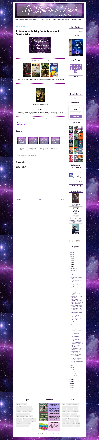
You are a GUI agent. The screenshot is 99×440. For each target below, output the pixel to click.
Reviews (35, 19)
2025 (71, 252)
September (73, 274)
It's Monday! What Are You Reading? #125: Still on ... (76, 349)
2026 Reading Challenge (76, 172)
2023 (71, 256)
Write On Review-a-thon (21, 406)
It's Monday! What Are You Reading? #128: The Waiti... (76, 293)
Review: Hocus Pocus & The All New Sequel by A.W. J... (76, 289)
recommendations (27, 421)
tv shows (26, 425)
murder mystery (66, 416)
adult (64, 404)
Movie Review (19, 404)
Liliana (75, 173)
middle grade (74, 413)
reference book (65, 421)
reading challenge (32, 418)
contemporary (75, 404)
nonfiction (70, 418)
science (68, 423)
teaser (29, 423)
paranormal (76, 418)
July (72, 365)
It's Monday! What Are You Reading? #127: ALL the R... (76, 309)
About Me (21, 19)
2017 (71, 379)
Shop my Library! (53, 22)
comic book (68, 404)
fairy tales (76, 406)
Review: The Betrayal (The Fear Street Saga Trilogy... (76, 306)
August (72, 276)
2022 (71, 258)
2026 (71, 250)
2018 (71, 266)
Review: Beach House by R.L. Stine (76, 346)
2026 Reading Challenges (71, 19)
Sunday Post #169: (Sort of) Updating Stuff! (76, 352)
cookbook (64, 406)
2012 (71, 389)
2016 (71, 381)
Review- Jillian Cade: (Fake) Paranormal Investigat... (76, 319)
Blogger (59, 433)
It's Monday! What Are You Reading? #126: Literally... (76, 329)
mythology (77, 416)
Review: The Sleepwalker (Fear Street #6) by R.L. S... (76, 355)
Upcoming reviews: (76, 191)
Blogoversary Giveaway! (53, 422)
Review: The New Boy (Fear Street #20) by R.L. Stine (76, 316)
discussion (31, 409)
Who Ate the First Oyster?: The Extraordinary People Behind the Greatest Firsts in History (76, 220)
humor (68, 411)
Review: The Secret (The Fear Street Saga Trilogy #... (77, 303)
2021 (71, 260)
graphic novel (70, 409)
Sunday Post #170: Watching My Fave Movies (76, 333)
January (73, 376)
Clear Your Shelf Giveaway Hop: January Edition (54, 405)
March (72, 373)
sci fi (64, 423)
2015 (71, 383)
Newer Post (18, 199)
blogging (29, 406)
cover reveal (24, 409)
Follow (75, 98)
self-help (73, 423)
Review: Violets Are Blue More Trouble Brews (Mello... (76, 339)
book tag (18, 409)
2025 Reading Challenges (58, 19)
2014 (71, 385)
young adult (76, 425)
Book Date (52, 55)
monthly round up (20, 416)
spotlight (33, 421)
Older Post (62, 199)
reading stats (19, 421)
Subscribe (76, 116)
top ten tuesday (20, 425)
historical (76, 409)
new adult (65, 418)
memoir (68, 413)
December (73, 268)
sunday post (19, 423)
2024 (71, 254)
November (73, 270)
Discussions (81, 19)
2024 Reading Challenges (44, 19)
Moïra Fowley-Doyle (76, 205)
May (72, 369)
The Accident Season (76, 204)
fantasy (64, 409)
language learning (74, 411)
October (73, 272)
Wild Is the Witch (75, 235)
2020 (71, 262)
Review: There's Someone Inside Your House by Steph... (76, 285)
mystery (71, 416)
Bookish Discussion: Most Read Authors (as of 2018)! (77, 343)
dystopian (70, 406)
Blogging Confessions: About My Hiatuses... (77, 362)
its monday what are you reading (24, 155)
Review (25, 404)
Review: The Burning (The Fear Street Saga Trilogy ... (77, 300)
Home (16, 19)
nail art (30, 416)
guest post (24, 411)
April (72, 371)
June (72, 367)
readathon (25, 418)
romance (77, 421)
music (27, 416)
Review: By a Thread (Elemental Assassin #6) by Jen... (77, 326)
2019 (71, 264)
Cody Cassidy (76, 222)
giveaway (18, 411)
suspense (78, 423)
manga (64, 413)
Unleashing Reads (60, 55)
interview (29, 411)
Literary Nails (44, 22)
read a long (19, 418)
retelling (71, 421)
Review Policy (28, 19)
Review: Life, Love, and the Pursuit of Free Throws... (76, 359)
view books (80, 181)
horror (64, 411)
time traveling (70, 425)
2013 (71, 387)
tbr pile (24, 423)
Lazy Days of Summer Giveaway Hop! (75, 322)
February (73, 375)
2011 (71, 391)
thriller (64, 425)
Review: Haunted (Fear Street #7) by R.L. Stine (77, 336)
